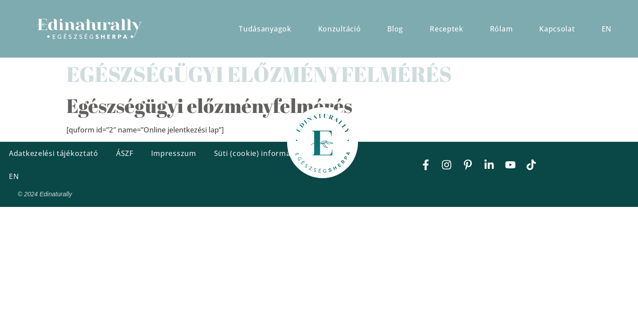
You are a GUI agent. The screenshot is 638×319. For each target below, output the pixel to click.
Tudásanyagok (265, 29)
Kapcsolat (557, 29)
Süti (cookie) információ (257, 153)
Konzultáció (339, 29)
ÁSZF (124, 153)
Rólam (501, 29)
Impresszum (173, 153)
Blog (395, 29)
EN (606, 29)
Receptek (446, 29)
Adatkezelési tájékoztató (53, 153)
